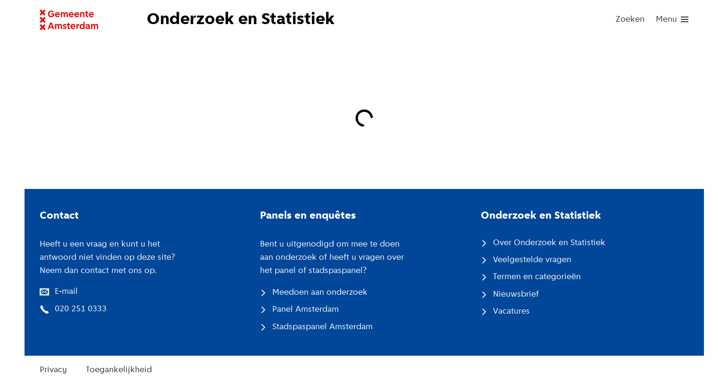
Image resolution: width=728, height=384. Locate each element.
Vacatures (511, 311)
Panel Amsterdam (305, 310)
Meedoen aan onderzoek (320, 293)
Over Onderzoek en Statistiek (549, 243)
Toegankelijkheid (119, 370)
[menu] (672, 19)
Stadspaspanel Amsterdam (322, 327)
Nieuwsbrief (516, 294)
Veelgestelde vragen (532, 260)
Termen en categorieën (537, 277)
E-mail (66, 292)
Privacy (53, 370)
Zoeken (630, 20)
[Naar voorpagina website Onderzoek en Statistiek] (248, 19)
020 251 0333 (81, 309)
